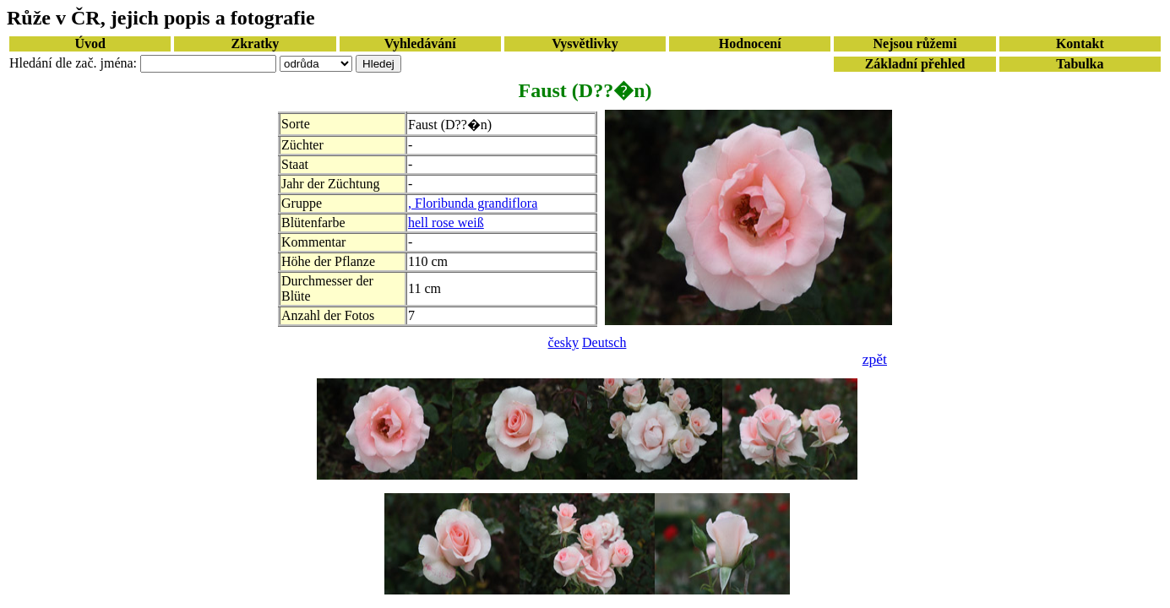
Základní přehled (915, 64)
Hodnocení (750, 43)
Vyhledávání (420, 43)
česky (563, 342)
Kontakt (1080, 43)
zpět (875, 358)
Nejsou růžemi (915, 43)
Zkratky (255, 43)
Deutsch (604, 342)
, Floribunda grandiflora (472, 203)
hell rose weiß (446, 222)
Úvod (89, 43)
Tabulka (1079, 64)
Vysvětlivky (585, 43)
